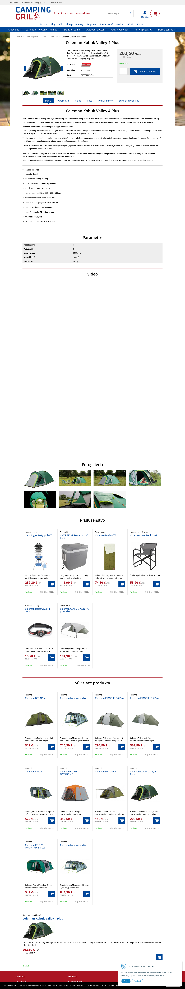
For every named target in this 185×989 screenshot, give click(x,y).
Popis (48, 100)
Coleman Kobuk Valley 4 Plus (143, 773)
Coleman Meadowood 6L (73, 845)
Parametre (63, 100)
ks (125, 71)
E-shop (43, 24)
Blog (53, 24)
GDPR (130, 24)
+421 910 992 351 (58, 2)
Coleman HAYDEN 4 (105, 771)
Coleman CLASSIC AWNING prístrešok (74, 610)
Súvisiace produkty (129, 100)
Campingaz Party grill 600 (38, 535)
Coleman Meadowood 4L (73, 698)
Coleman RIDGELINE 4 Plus (109, 698)
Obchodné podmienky (71, 24)
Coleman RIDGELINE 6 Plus (144, 698)
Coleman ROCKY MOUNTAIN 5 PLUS (35, 846)
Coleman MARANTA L (106, 535)
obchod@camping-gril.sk (34, 2)
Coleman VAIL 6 (33, 771)
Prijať (126, 981)
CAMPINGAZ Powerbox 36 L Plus (75, 536)
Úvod (15, 2)
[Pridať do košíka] (139, 71)
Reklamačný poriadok (111, 24)
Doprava (91, 24)
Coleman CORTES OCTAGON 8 (69, 773)
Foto (89, 100)
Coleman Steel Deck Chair (144, 535)
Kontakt (141, 24)
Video (78, 100)
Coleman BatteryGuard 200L (37, 610)
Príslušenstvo (105, 100)
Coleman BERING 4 (35, 698)
